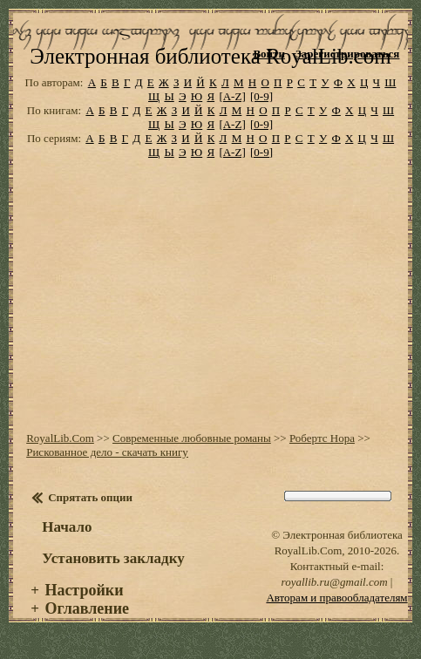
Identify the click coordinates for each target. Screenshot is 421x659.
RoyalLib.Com (60, 438)
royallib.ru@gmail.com (335, 581)
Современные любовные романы (191, 438)
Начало (67, 527)
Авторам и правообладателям (336, 597)
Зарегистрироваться (347, 53)
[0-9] (261, 96)
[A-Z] (232, 96)
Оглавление (86, 608)
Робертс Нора (322, 438)
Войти (269, 53)
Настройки (83, 590)
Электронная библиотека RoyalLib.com (210, 56)
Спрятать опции (90, 497)
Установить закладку (113, 558)
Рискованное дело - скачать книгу (107, 452)
